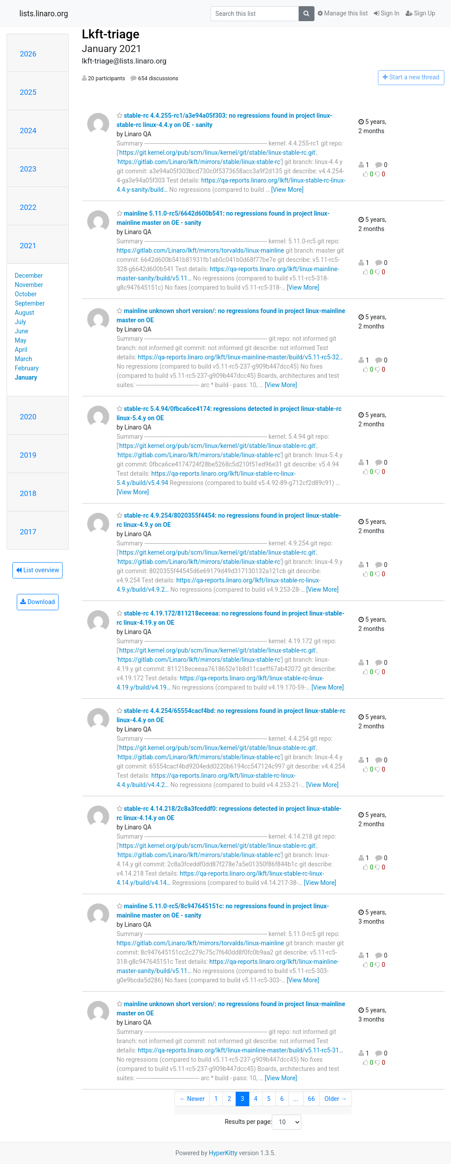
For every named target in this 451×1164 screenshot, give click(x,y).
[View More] (287, 189)
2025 (28, 92)
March (24, 358)
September (30, 303)
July (20, 321)
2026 (28, 53)
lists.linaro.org (43, 13)
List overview (37, 570)
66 (311, 1098)
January (26, 377)
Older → (336, 1098)
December (29, 275)
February (27, 368)
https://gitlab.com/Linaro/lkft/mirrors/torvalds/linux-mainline (200, 250)
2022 (28, 207)
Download (37, 601)
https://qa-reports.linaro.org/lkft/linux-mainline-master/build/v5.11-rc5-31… (240, 1050)
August (24, 312)
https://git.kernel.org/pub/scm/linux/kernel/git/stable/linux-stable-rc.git (217, 152)
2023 (28, 168)
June (22, 331)
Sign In (386, 13)
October (26, 294)
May (20, 340)
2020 (28, 416)
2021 (28, 245)
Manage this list (343, 13)
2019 (28, 455)
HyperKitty (223, 1153)
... (295, 1098)
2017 (28, 531)
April (21, 349)
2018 (28, 493)
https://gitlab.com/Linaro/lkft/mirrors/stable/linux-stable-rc (199, 161)
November (29, 284)
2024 (28, 130)
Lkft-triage (111, 34)
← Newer (192, 1098)
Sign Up (420, 13)
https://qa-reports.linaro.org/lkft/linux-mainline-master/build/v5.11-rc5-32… (240, 357)
